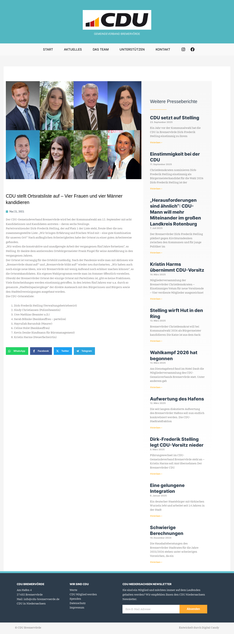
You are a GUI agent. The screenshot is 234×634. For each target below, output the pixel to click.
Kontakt (163, 49)
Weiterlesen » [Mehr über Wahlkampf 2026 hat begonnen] (156, 388)
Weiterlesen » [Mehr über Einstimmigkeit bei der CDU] (156, 188)
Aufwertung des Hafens (177, 399)
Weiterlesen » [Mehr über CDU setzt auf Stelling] (156, 142)
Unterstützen (132, 49)
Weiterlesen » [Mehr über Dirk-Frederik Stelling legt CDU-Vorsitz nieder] (156, 475)
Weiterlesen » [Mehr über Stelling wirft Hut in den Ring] (156, 341)
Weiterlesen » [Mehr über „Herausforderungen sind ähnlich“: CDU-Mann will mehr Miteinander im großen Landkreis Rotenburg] (156, 253)
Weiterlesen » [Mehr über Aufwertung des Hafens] (156, 428)
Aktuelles (73, 49)
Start (48, 49)
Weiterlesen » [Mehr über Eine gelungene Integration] (156, 517)
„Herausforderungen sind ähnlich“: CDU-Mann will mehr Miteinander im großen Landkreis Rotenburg (175, 212)
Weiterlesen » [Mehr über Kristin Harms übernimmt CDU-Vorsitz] (156, 299)
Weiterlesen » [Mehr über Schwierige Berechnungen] (156, 563)
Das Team (101, 49)
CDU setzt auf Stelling (174, 117)
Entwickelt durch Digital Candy (199, 629)
